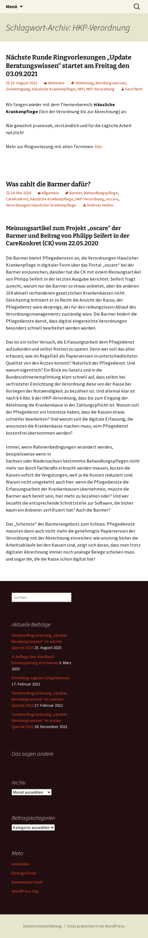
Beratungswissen (111, 82)
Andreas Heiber (100, 205)
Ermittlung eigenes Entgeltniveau (40, 677)
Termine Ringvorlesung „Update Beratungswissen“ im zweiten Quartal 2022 (39, 699)
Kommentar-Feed (27, 882)
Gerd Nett (133, 89)
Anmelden (20, 864)
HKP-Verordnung (100, 89)
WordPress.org (25, 891)
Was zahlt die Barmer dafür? (48, 184)
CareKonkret (17, 199)
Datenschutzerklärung (42, 926)
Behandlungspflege (101, 192)
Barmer (75, 192)
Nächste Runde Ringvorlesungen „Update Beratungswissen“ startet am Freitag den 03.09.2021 (68, 65)
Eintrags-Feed (24, 873)
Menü (11, 6)
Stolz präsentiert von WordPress (96, 926)
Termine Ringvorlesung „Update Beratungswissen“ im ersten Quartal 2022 (39, 720)
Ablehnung (84, 82)
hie (98, 146)
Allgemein (50, 192)
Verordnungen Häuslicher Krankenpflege (41, 205)
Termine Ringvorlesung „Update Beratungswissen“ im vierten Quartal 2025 (39, 641)
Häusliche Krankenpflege (53, 89)
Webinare (56, 82)
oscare (112, 199)
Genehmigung (18, 89)
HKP (80, 89)
